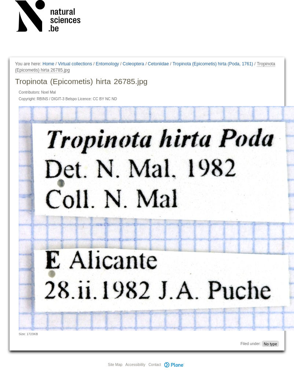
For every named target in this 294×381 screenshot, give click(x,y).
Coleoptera (133, 63)
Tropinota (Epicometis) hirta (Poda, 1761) (213, 63)
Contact (154, 365)
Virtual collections (75, 63)
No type (270, 343)
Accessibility (135, 365)
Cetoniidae (158, 63)
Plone (174, 365)
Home (48, 63)
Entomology (107, 63)
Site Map (115, 365)
